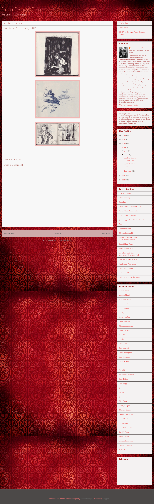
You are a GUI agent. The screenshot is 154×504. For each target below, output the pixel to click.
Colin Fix (122, 202)
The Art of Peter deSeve (128, 260)
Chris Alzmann (124, 322)
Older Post (106, 233)
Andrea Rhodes (125, 299)
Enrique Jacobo (124, 361)
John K (121, 224)
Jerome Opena (124, 397)
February (128, 171)
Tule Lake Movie (125, 273)
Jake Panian (123, 388)
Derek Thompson (125, 353)
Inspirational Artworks (127, 215)
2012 (124, 180)
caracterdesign (86, 499)
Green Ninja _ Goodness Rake (130, 207)
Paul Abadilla (124, 419)
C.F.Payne (122, 313)
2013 (124, 176)
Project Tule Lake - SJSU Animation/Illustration (128, 239)
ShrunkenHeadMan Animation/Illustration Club (129, 254)
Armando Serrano (125, 304)
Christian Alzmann (126, 326)
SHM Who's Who (126, 249)
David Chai (123, 344)
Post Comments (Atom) (63, 240)
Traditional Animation (127, 264)
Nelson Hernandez (126, 414)
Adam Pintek (124, 291)
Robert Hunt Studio (126, 244)
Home (58, 233)
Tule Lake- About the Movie (129, 277)
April (126, 155)
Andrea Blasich (124, 295)
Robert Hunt (123, 423)
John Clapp (123, 401)
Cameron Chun (124, 317)
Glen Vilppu (123, 384)
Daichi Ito (122, 339)
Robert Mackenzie (125, 428)
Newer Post (9, 233)
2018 (124, 135)
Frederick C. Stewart (126, 375)
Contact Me (123, 28)
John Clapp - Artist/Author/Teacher (132, 220)
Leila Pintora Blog (21, 9)
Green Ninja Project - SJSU (128, 211)
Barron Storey (124, 308)
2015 (124, 143)
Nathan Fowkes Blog (126, 233)
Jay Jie (121, 392)
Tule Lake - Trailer (126, 268)
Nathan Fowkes (125, 229)
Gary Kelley (123, 379)
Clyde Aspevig (124, 198)
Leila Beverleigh (137, 48)
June (126, 151)
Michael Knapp (125, 410)
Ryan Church (124, 437)
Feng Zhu (122, 370)
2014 (124, 147)
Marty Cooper (124, 406)
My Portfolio (123, 23)
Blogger (106, 499)
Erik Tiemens (124, 366)
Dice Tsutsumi (124, 357)
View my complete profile (128, 105)
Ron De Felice (124, 432)
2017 (124, 139)
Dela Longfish (124, 348)
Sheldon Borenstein (126, 441)
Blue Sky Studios (125, 193)
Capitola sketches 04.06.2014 (130, 159)
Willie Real (123, 450)
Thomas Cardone (125, 445)
